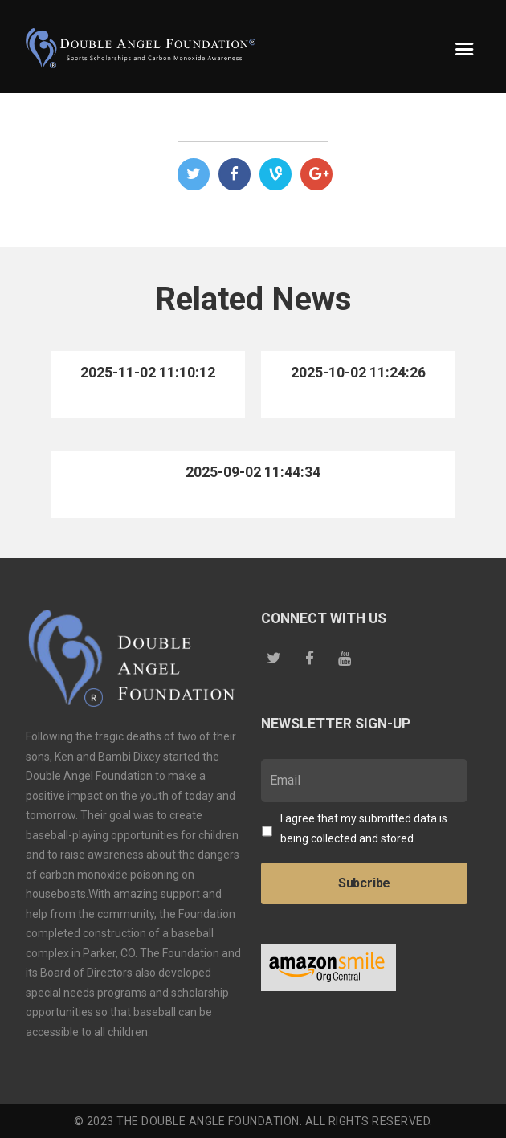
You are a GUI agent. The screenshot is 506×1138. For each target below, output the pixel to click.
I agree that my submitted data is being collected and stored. (363, 828)
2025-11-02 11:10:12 (147, 373)
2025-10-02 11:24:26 (358, 373)
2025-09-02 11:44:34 (253, 472)
